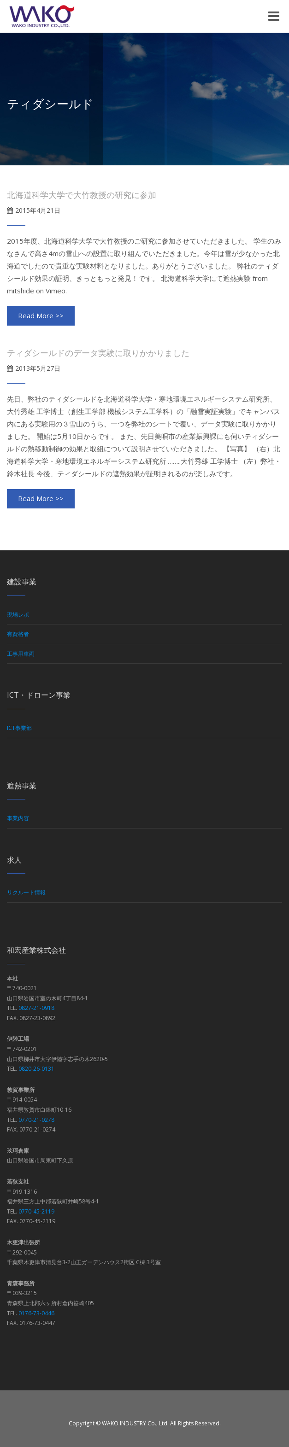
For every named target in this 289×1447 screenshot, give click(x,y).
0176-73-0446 (36, 1313)
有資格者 (18, 634)
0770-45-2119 (36, 1211)
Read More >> (41, 315)
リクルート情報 (26, 892)
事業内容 (18, 818)
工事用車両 (21, 654)
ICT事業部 (19, 728)
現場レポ (18, 614)
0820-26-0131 (36, 1069)
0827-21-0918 (36, 1008)
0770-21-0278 (36, 1120)
